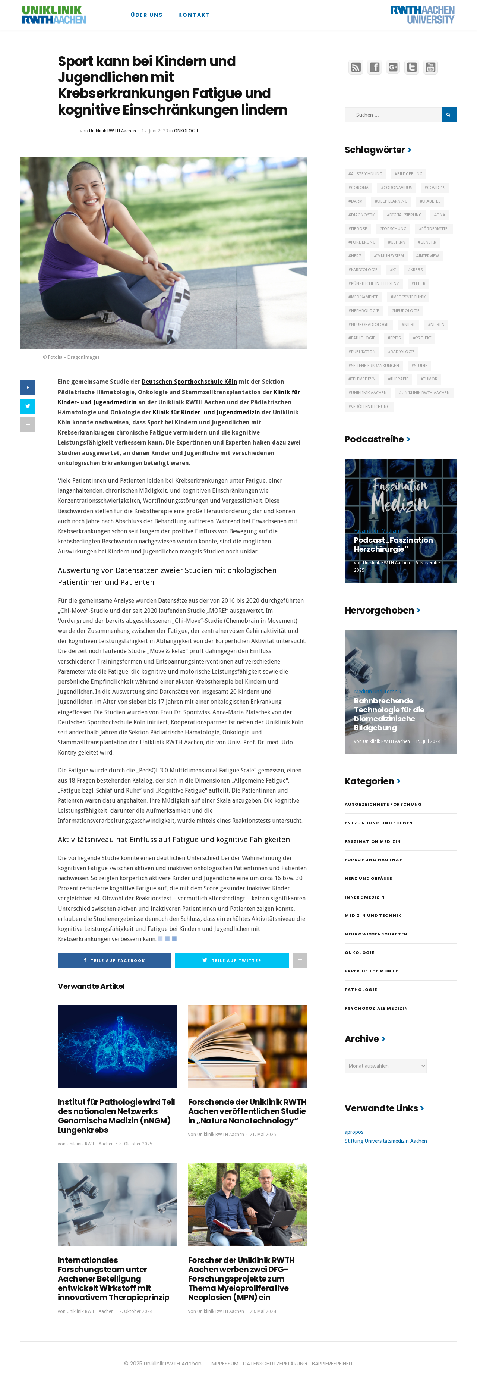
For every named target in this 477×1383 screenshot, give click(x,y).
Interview (429, 256)
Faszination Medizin (376, 531)
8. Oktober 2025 (135, 1142)
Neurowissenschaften (376, 934)
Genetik (428, 242)
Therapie (399, 379)
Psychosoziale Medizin (376, 1008)
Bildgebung (410, 174)
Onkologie (186, 131)
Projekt (423, 338)
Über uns (147, 15)
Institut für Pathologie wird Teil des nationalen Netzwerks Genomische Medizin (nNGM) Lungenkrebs (114, 1115)
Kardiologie (364, 269)
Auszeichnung (366, 174)
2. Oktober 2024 (135, 1308)
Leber (420, 283)
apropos (354, 1132)
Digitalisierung (405, 215)
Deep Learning (393, 201)
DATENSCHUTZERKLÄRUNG (275, 1360)
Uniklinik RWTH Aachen (112, 131)
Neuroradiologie (370, 324)
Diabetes (431, 201)
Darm (357, 201)
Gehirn (398, 242)
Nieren (437, 324)
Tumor (430, 379)
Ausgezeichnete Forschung (383, 804)
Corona (360, 187)
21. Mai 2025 (263, 1133)
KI (394, 269)
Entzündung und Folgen (379, 823)
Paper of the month (372, 971)
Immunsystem (390, 256)
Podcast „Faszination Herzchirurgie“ (393, 544)
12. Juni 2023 (155, 131)
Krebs (417, 269)
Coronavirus (397, 187)
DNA (441, 215)
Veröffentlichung (370, 406)
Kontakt (194, 15)
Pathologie (363, 338)
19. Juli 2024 (428, 741)
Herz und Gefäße (368, 878)
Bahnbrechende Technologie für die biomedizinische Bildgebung (389, 714)
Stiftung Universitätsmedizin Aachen (386, 1141)
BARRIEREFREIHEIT (332, 1360)
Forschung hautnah (374, 860)
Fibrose (359, 228)
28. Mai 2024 (263, 1308)
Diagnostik (363, 215)
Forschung (394, 228)
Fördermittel (435, 228)
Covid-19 (436, 187)
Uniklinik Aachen (369, 393)
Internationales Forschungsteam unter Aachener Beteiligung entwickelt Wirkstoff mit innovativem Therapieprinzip (112, 1276)
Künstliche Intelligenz (375, 283)
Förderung (363, 242)
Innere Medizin (365, 897)
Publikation (363, 351)
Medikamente (364, 297)
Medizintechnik (409, 297)
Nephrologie (365, 310)
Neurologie (407, 310)
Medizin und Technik (377, 691)
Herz (356, 256)
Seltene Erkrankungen (375, 365)
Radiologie (403, 351)
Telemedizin (363, 379)
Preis (395, 338)
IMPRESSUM (224, 1360)
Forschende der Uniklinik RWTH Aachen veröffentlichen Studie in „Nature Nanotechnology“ (244, 1111)
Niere (410, 324)
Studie (420, 365)
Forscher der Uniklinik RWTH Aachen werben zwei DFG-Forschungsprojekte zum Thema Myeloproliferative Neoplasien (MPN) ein (247, 1276)
